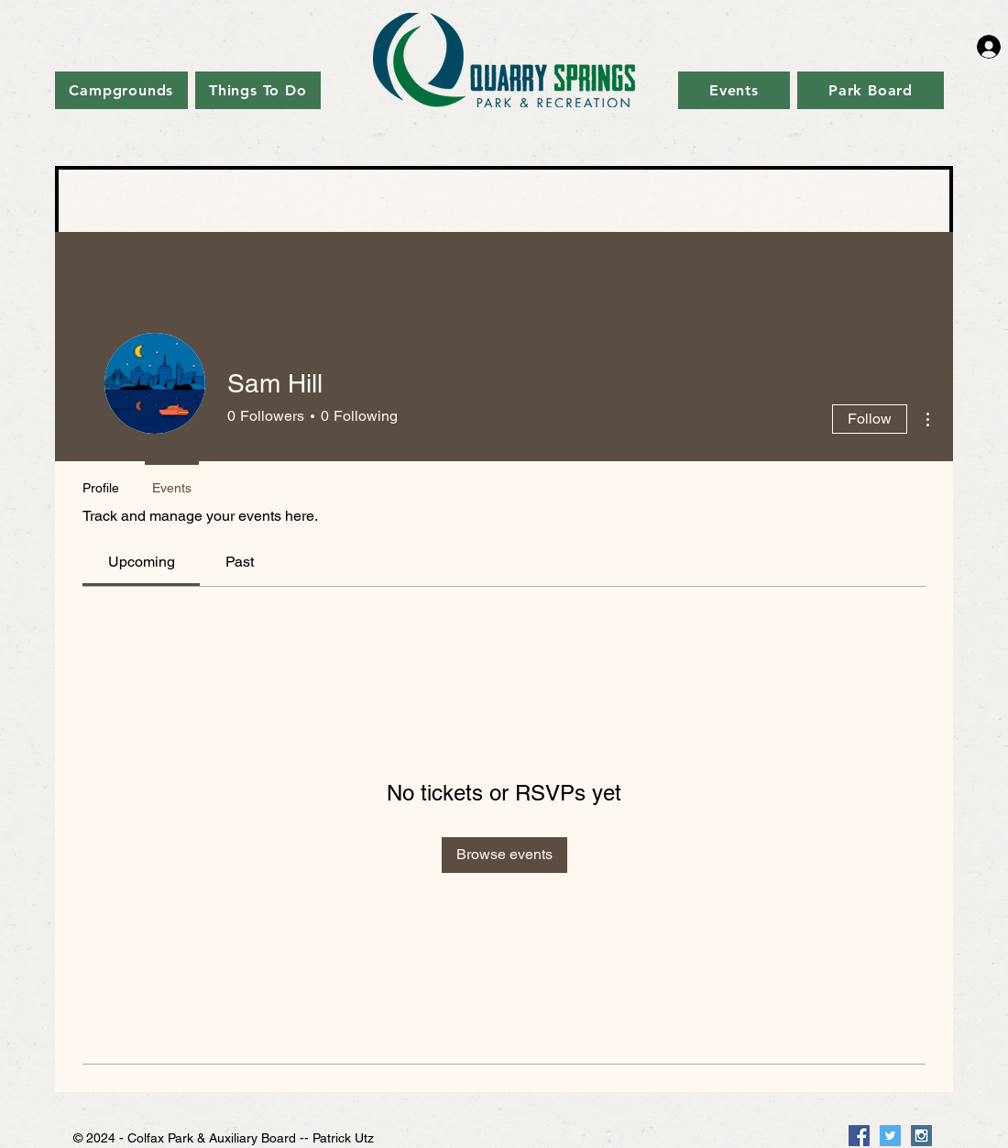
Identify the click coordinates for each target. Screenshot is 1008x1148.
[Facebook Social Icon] (859, 1135)
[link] (141, 561)
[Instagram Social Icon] (921, 1135)
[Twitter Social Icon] (890, 1135)
